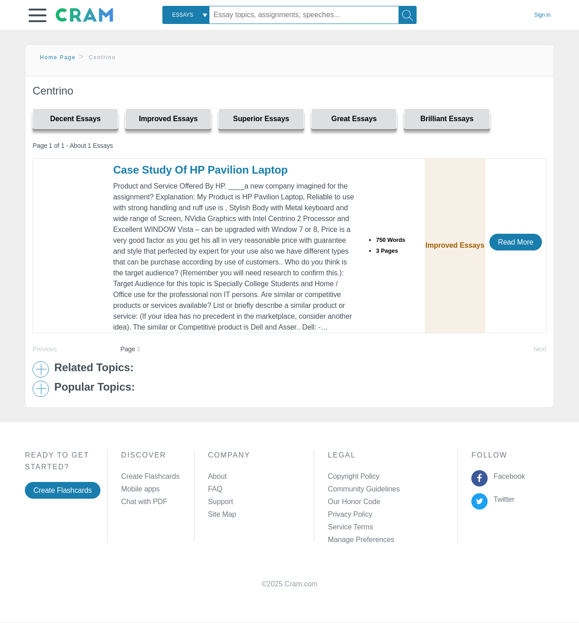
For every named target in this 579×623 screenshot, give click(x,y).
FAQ (215, 489)
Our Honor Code (354, 501)
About (217, 476)
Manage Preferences (361, 539)
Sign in (542, 15)
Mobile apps (140, 489)
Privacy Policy (350, 514)
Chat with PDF (144, 501)
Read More (515, 242)
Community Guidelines (364, 489)
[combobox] (185, 15)
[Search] (408, 15)
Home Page (58, 57)
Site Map (222, 514)
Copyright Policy (354, 476)
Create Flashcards (62, 490)
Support (220, 501)
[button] (37, 15)
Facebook (507, 476)
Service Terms (350, 527)
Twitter (502, 499)
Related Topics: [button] (93, 367)
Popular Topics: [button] (94, 387)
